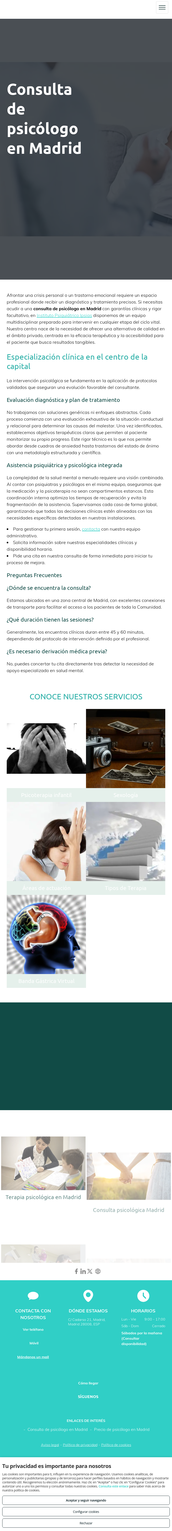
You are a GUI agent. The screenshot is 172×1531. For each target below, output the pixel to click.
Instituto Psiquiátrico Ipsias (64, 315)
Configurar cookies (86, 1512)
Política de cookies (116, 1444)
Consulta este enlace (113, 1486)
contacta (91, 529)
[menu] (162, 7)
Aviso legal (50, 1444)
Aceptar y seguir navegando (86, 1500)
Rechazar (86, 1523)
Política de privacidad (80, 1444)
